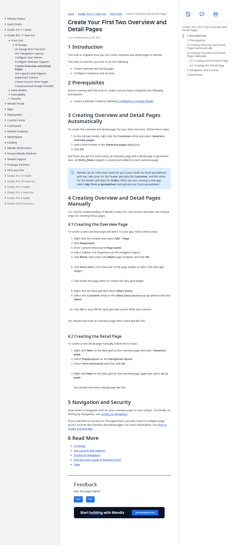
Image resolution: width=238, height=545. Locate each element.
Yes (78, 499)
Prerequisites (197, 40)
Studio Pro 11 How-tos (92, 14)
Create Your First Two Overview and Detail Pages (204, 28)
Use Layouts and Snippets (89, 450)
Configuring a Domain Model (135, 101)
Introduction (198, 36)
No (90, 499)
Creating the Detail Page (209, 65)
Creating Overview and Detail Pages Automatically (206, 46)
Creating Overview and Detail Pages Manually (206, 54)
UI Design (80, 446)
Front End (116, 14)
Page (77, 464)
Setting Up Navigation (114, 414)
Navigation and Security (204, 70)
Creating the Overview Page (211, 61)
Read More (196, 75)
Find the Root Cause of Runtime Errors (97, 460)
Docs (71, 14)
